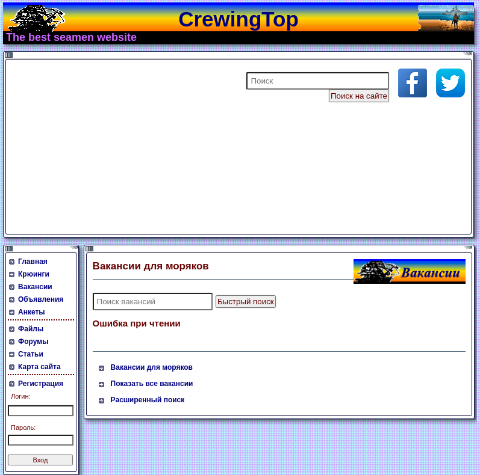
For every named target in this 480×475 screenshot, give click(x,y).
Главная (33, 261)
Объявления (40, 299)
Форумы (33, 341)
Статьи (30, 354)
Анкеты (31, 312)
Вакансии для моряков (152, 367)
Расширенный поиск (148, 400)
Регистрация (40, 383)
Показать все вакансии (152, 383)
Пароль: (23, 427)
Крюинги (33, 274)
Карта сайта (39, 367)
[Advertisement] (153, 147)
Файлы (30, 329)
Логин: (21, 396)
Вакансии (35, 287)
